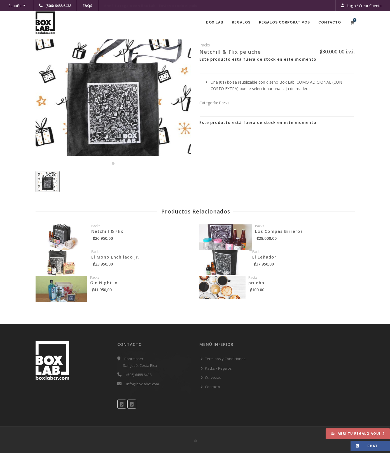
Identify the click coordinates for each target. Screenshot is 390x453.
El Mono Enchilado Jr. (115, 257)
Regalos (238, 23)
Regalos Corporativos (283, 23)
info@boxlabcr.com (142, 383)
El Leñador (264, 257)
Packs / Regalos (218, 368)
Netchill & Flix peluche (230, 51)
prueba (256, 282)
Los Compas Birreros (279, 231)
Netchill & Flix (107, 231)
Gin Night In (104, 282)
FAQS (87, 5)
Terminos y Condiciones (225, 358)
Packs (224, 102)
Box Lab (211, 23)
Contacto (329, 23)
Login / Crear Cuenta (364, 5)
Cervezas (213, 377)
